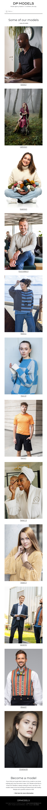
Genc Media (36, 804)
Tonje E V (23, 582)
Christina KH (23, 769)
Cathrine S (23, 147)
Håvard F (23, 707)
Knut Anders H (23, 271)
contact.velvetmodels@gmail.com (33, 803)
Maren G (23, 333)
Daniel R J (23, 645)
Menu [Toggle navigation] (9, 11)
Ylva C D (23, 396)
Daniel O (23, 84)
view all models (24, 23)
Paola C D (23, 520)
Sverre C (23, 458)
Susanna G (23, 209)
